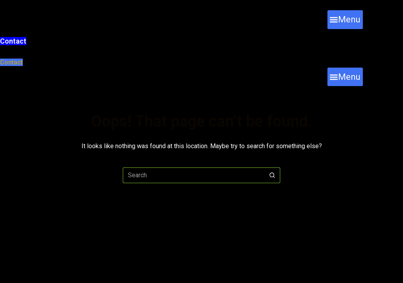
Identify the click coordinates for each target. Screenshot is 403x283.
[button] (345, 19)
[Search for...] (193, 175)
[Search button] (272, 175)
